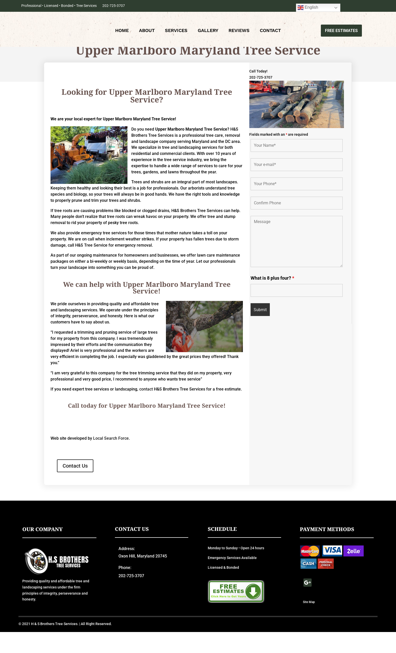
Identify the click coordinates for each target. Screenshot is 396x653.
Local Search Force (111, 459)
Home (122, 32)
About (147, 32)
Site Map (309, 623)
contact (146, 410)
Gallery (208, 32)
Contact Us (75, 486)
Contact (270, 32)
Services (176, 32)
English (308, 8)
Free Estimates (339, 31)
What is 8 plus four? (272, 298)
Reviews (239, 32)
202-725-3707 (113, 6)
